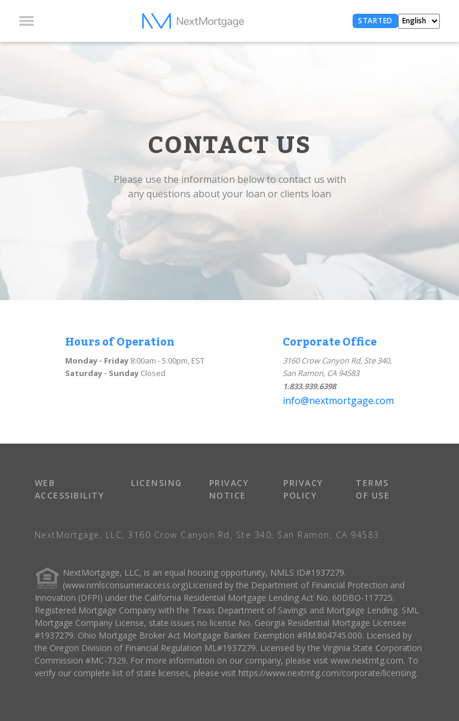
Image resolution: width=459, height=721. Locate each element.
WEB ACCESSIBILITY (70, 489)
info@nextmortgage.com (338, 400)
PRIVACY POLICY (303, 489)
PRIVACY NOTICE (229, 489)
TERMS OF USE (373, 489)
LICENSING (156, 482)
